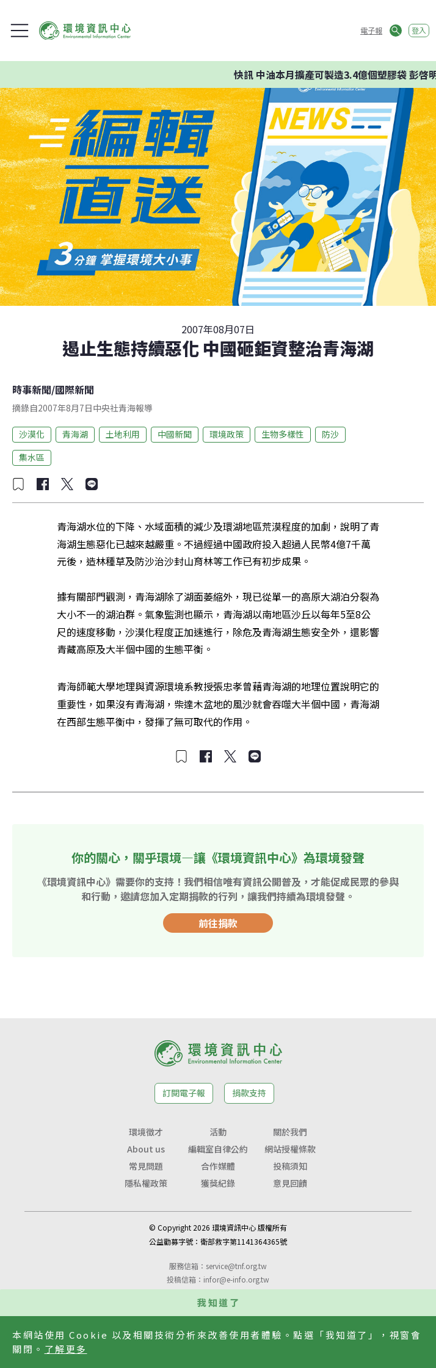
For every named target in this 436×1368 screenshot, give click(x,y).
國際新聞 (74, 389)
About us (146, 1149)
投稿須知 (290, 1166)
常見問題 (146, 1166)
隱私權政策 (146, 1183)
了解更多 (66, 1348)
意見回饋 (290, 1183)
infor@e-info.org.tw (236, 1279)
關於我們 (290, 1132)
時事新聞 (31, 389)
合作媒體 (218, 1166)
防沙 (330, 434)
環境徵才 (146, 1132)
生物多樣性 (282, 434)
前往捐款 (218, 923)
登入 (419, 30)
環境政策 (226, 434)
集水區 (32, 457)
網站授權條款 (290, 1149)
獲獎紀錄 (218, 1183)
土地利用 (123, 434)
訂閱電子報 (183, 1093)
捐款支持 (249, 1093)
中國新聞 (175, 434)
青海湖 (75, 434)
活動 (218, 1132)
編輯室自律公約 (218, 1149)
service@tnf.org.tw (236, 1266)
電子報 (371, 30)
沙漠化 (32, 434)
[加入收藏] (18, 484)
